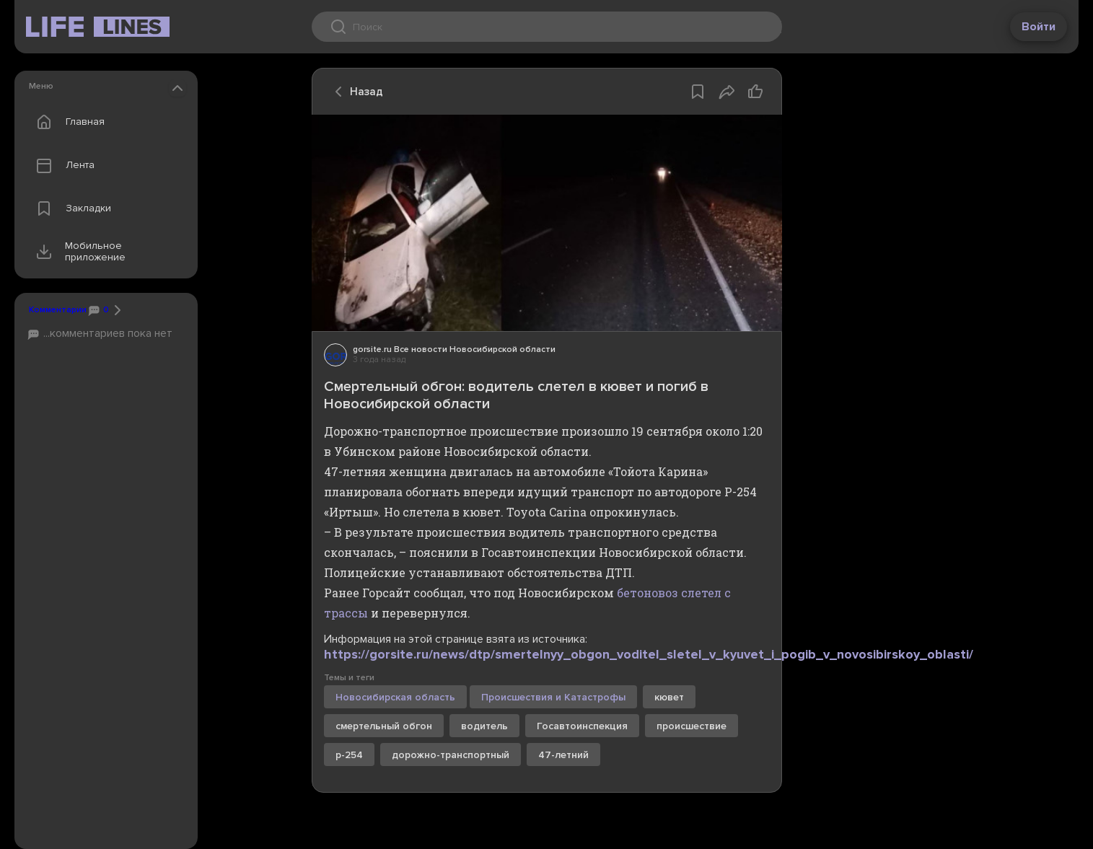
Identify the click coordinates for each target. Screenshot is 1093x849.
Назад (355, 91)
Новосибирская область (395, 697)
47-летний (563, 755)
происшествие (692, 726)
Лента (62, 165)
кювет (669, 697)
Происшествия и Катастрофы (553, 697)
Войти (1038, 26)
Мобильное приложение (78, 251)
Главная (67, 121)
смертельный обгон (383, 726)
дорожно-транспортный (450, 755)
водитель (484, 726)
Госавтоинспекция (582, 726)
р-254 (349, 755)
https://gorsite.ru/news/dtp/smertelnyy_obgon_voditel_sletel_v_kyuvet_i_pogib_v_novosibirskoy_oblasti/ (648, 654)
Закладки (70, 208)
